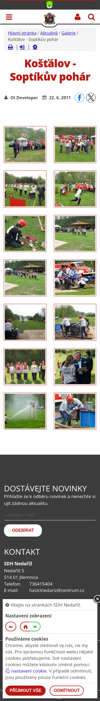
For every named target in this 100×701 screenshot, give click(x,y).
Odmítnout (67, 690)
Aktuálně (49, 33)
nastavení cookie (25, 671)
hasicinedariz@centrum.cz (56, 590)
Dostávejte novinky (45, 488)
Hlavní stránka (22, 33)
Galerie (69, 33)
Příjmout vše (25, 690)
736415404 (40, 584)
